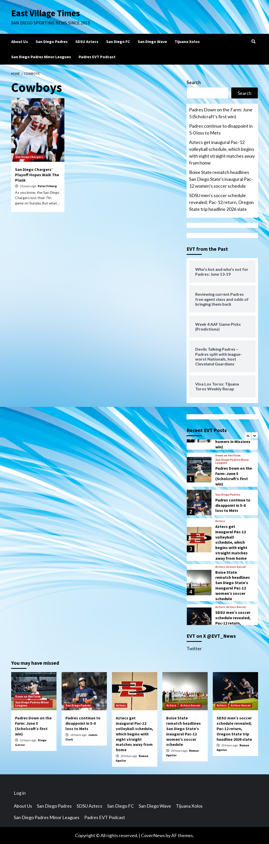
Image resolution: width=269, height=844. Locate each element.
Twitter (194, 648)
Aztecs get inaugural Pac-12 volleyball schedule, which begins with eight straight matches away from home (222, 152)
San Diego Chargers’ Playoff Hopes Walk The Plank (37, 175)
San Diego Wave (152, 41)
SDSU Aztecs (86, 41)
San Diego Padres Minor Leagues (41, 56)
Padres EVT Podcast (97, 56)
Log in (20, 793)
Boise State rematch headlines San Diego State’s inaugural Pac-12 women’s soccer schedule (221, 179)
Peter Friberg (47, 186)
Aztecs (220, 521)
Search (194, 82)
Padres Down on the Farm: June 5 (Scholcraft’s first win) (220, 113)
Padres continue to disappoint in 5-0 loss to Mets (221, 129)
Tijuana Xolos (187, 41)
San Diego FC (118, 41)
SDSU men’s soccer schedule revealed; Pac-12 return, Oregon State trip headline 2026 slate (221, 202)
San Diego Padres (52, 41)
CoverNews (153, 835)
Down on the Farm (227, 455)
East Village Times (45, 13)
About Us (19, 41)
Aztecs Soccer (236, 566)
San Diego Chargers (29, 157)
